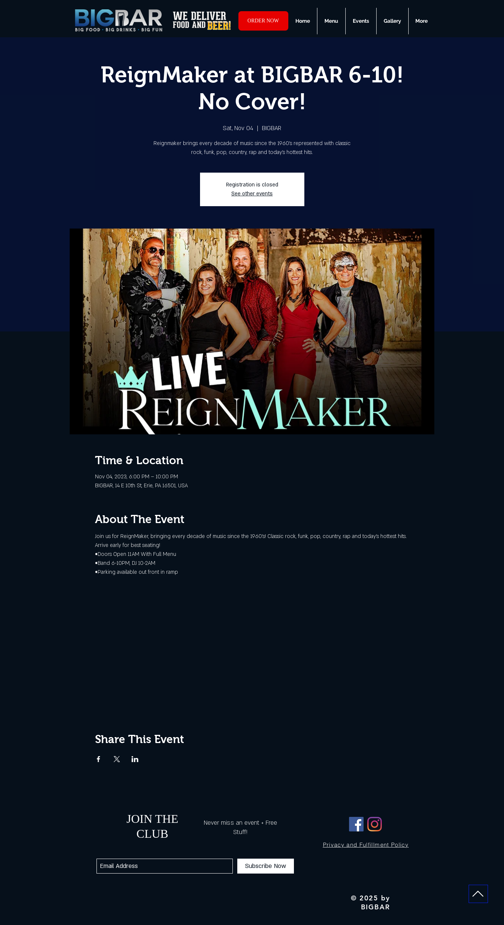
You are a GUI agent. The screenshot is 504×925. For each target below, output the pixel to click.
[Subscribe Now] (265, 866)
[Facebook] (356, 824)
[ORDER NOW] (263, 21)
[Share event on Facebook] (98, 759)
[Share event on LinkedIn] (135, 759)
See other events (252, 193)
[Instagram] (374, 824)
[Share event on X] (116, 759)
